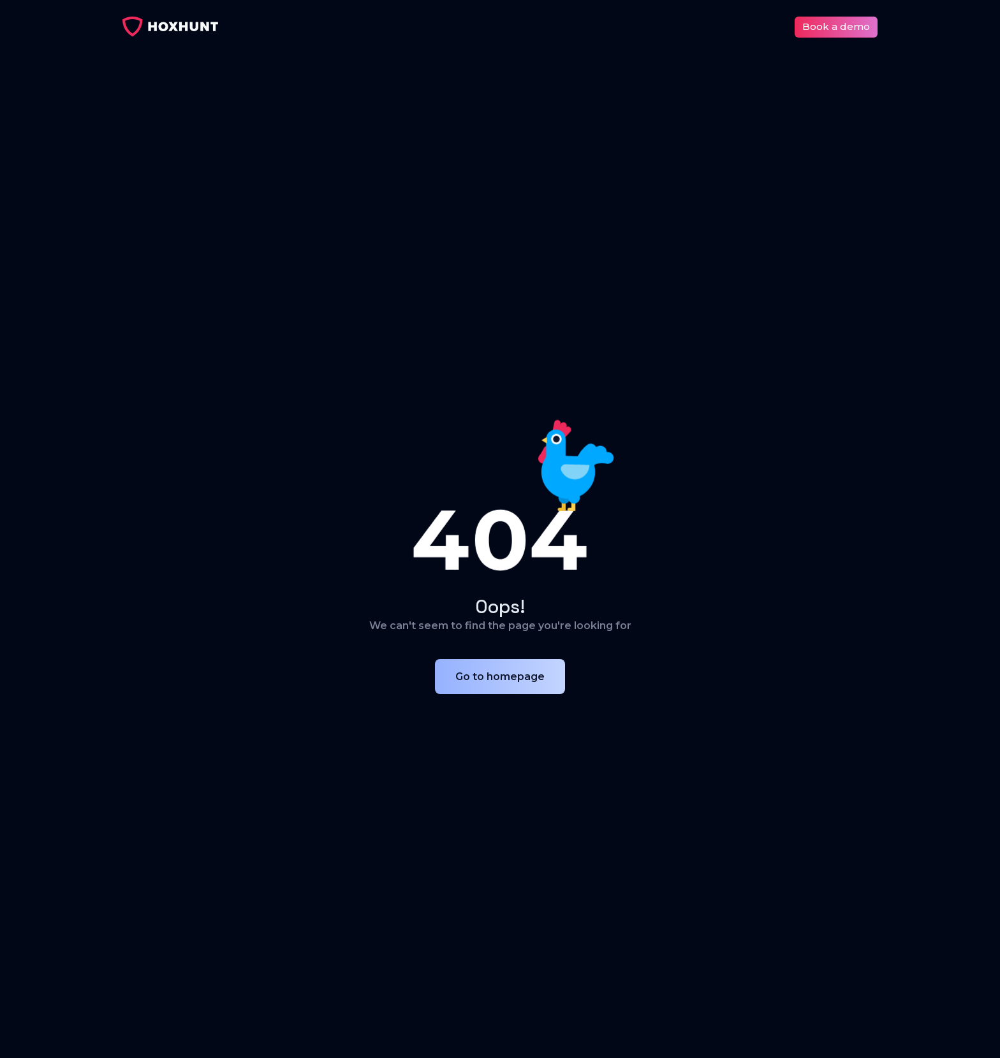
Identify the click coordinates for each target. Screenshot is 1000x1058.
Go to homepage (500, 676)
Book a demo (836, 26)
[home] (170, 27)
